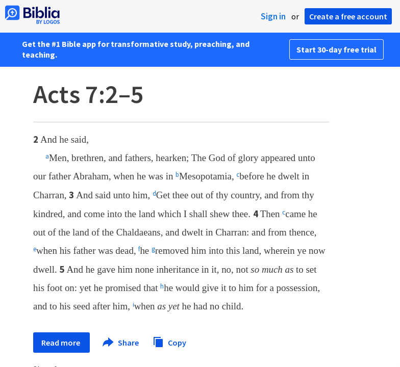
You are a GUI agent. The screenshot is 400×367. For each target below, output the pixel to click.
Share (121, 342)
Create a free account (348, 16)
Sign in (273, 16)
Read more (61, 342)
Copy (169, 341)
